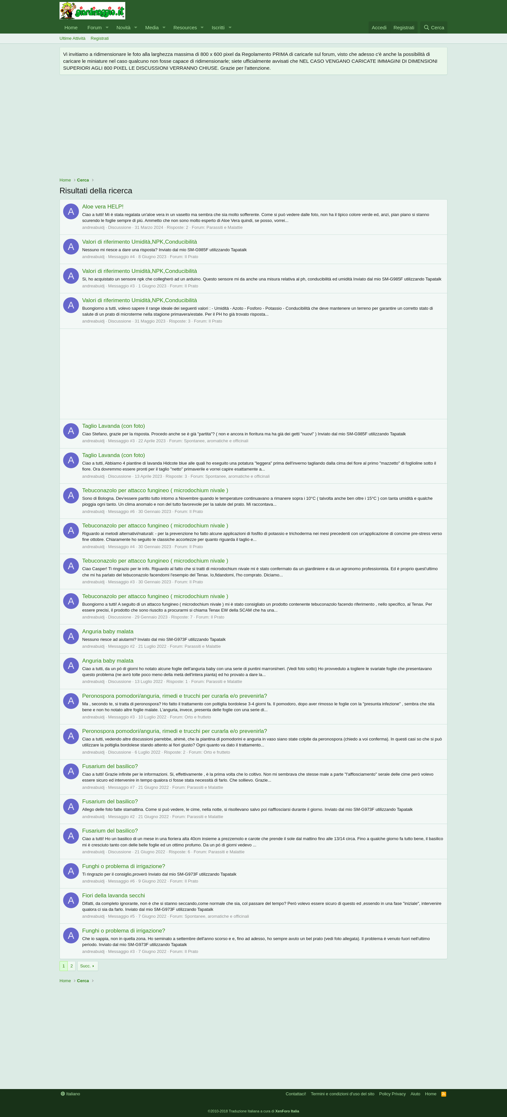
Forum (94, 27)
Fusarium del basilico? (110, 766)
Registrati (100, 38)
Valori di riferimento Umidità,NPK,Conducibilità (139, 242)
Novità (123, 27)
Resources (185, 27)
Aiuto (416, 1093)
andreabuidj (93, 227)
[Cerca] (433, 27)
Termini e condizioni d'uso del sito (342, 1093)
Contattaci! (296, 1093)
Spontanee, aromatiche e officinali (216, 440)
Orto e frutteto (198, 717)
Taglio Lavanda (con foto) (113, 426)
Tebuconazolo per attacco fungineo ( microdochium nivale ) (155, 490)
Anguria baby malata (107, 631)
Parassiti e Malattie (224, 227)
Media (152, 27)
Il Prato (191, 256)
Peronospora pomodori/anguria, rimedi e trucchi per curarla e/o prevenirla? (174, 696)
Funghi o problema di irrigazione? (123, 866)
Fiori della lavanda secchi (113, 895)
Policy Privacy (392, 1093)
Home (71, 27)
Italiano (70, 1093)
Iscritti (218, 27)
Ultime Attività (72, 38)
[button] (106, 27)
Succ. (85, 965)
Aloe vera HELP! (103, 207)
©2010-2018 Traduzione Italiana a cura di (253, 1111)
